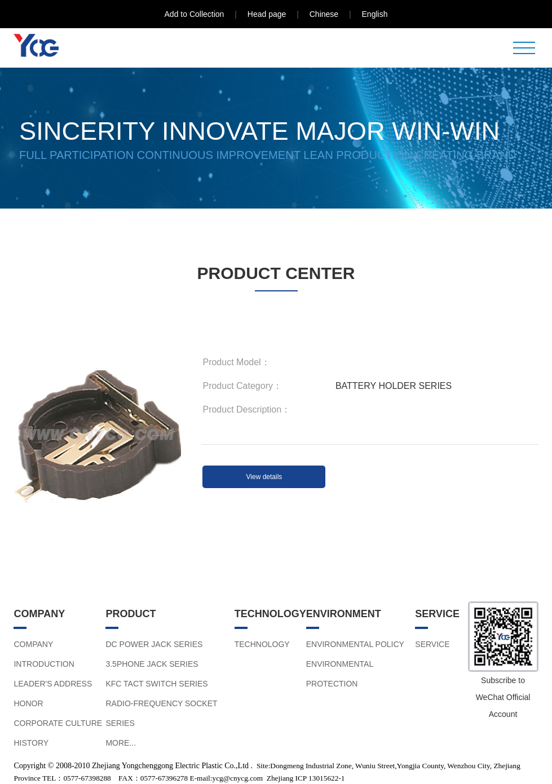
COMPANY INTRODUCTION (44, 654)
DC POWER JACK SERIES (153, 644)
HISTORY (31, 742)
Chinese (324, 13)
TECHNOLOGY (262, 644)
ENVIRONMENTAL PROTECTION (339, 673)
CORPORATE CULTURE (58, 723)
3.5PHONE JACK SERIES (151, 663)
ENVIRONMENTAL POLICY (355, 644)
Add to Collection (194, 13)
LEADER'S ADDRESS (53, 683)
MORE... (120, 742)
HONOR (28, 703)
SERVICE (432, 644)
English (375, 13)
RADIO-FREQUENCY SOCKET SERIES (161, 713)
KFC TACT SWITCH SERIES (156, 683)
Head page (267, 13)
